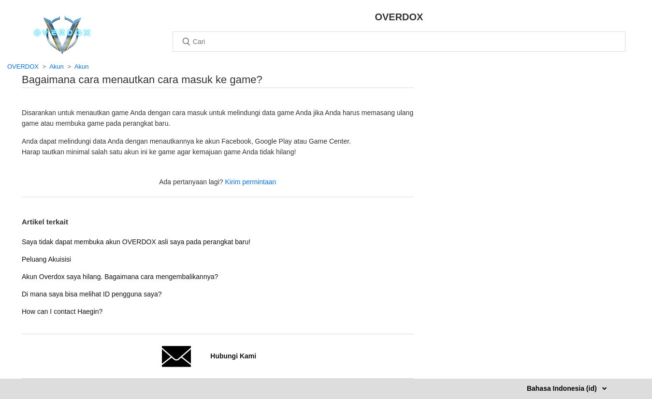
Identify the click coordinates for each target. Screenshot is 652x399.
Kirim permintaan (250, 182)
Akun (56, 66)
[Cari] (399, 41)
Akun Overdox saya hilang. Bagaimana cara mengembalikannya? (120, 277)
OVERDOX (23, 66)
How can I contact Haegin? (62, 311)
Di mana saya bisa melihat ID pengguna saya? (92, 294)
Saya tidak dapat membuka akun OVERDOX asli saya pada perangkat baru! (136, 242)
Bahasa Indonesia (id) (563, 388)
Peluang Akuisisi (46, 259)
